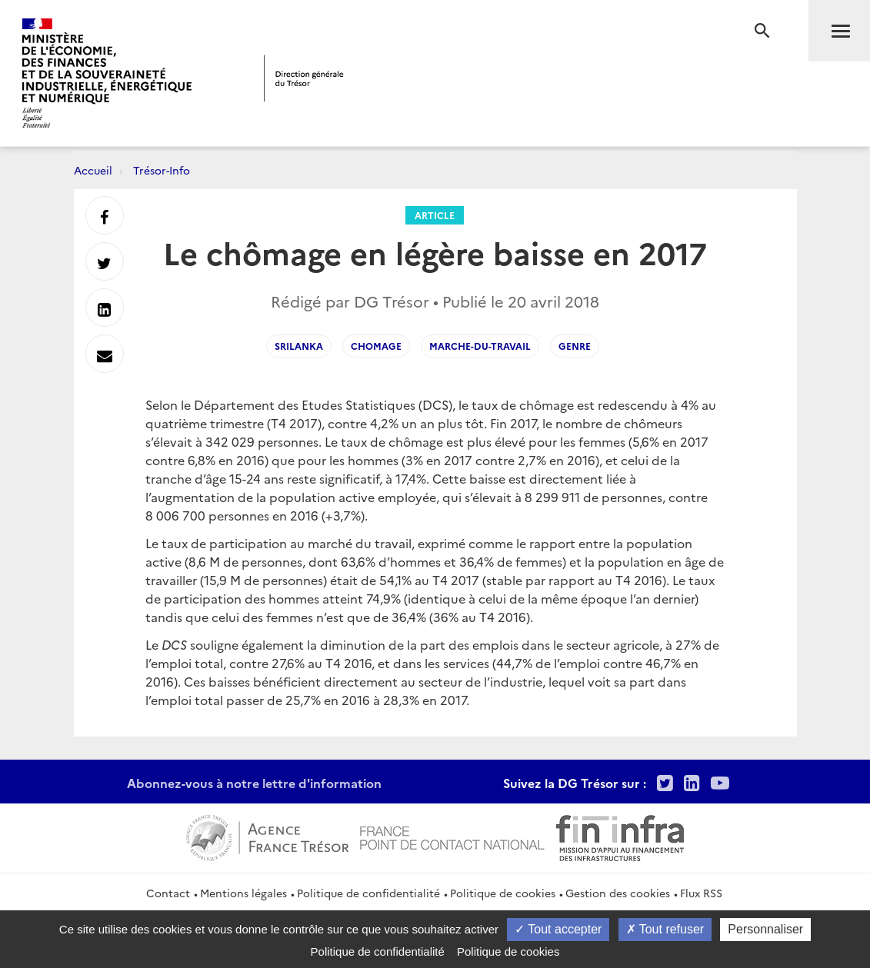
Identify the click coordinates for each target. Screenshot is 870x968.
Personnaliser (765, 929)
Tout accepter (558, 929)
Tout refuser (665, 929)
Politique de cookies (502, 892)
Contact (168, 892)
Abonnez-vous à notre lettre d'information (254, 783)
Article (435, 214)
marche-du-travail (480, 345)
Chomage (376, 345)
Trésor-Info (161, 170)
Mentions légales (243, 892)
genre (574, 345)
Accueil (93, 170)
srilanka (299, 345)
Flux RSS (701, 892)
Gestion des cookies (617, 892)
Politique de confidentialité (368, 892)
